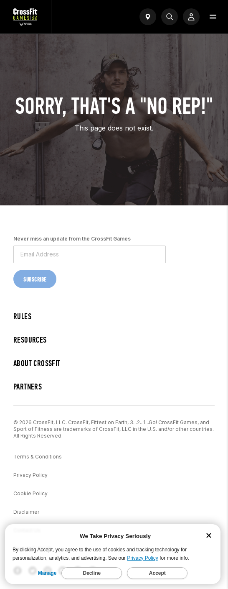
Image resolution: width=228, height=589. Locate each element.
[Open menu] (213, 16)
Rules (22, 316)
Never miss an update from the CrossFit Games (72, 239)
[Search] (169, 16)
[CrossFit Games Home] (25, 23)
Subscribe (34, 279)
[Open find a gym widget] (147, 16)
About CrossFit (37, 363)
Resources (30, 340)
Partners (27, 387)
